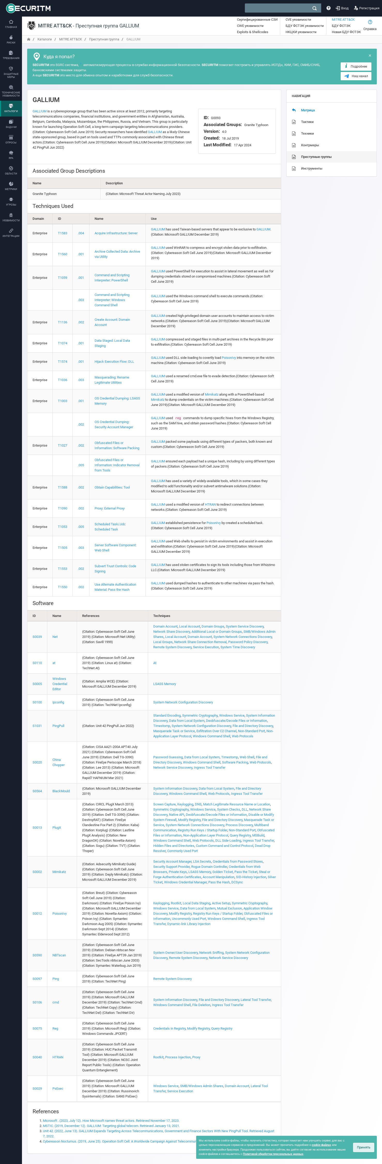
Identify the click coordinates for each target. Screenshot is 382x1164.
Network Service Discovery (172, 767)
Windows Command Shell (211, 736)
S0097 (37, 979)
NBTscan (59, 955)
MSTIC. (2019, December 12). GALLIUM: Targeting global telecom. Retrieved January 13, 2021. (111, 1126)
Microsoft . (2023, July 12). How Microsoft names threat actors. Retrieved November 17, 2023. (111, 1121)
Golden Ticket (222, 872)
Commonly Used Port (182, 851)
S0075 (37, 1028)
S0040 (37, 1057)
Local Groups (163, 642)
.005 (81, 465)
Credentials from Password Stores (238, 861)
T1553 (62, 569)
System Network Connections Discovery (242, 637)
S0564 (37, 791)
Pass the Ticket (245, 872)
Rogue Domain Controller (209, 867)
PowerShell (119, 280)
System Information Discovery (175, 788)
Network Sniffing (211, 953)
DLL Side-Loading (228, 840)
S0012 (37, 913)
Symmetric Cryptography (200, 715)
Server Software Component (115, 545)
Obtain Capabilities (108, 487)
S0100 (37, 702)
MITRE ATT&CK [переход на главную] (70, 39)
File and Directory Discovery (253, 726)
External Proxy (114, 508)
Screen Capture (164, 804)
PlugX (56, 828)
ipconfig (58, 702)
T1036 (62, 380)
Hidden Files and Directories (173, 846)
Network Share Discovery (171, 632)
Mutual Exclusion (229, 908)
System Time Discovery (237, 647)
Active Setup (221, 903)
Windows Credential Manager (185, 882)
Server (132, 233)
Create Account (106, 320)
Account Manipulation (218, 877)
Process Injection (178, 1057)
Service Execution (206, 647)
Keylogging (185, 804)
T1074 (62, 343)
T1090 (62, 508)
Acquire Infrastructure (111, 233)
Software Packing (126, 448)
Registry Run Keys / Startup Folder (202, 830)
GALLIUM (40, 111)
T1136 (62, 322)
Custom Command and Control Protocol (224, 846)
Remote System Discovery (172, 647)
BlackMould (61, 791)
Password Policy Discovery (248, 642)
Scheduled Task (106, 529)
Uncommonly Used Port (189, 919)
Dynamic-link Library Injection (188, 924)
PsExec (57, 1088)
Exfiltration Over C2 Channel (216, 731)
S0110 (37, 663)
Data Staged (104, 341)
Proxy (99, 508)
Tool (127, 487)
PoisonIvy (229, 358)
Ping (55, 979)
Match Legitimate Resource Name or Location (236, 804)
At (154, 663)
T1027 (62, 445)
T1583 (62, 233)
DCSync (237, 882)
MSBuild (258, 835)
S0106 (37, 1002)
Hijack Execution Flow (111, 361)
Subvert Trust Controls (111, 566)
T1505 (62, 548)
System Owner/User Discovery (175, 953)
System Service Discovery (245, 626)
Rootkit (176, 903)
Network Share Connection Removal (200, 642)
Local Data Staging (196, 903)
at (53, 663)
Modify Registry (189, 820)
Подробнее (355, 66)
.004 (81, 233)
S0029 (37, 1088)
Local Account (189, 626)
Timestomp (161, 726)
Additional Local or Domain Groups (217, 632)
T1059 (62, 278)
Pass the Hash (118, 590)
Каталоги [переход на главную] (44, 39)
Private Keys (178, 872)
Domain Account (165, 626)
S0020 (37, 762)
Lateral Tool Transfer (256, 1000)
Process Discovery (239, 825)
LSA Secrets (202, 861)
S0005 (37, 684)
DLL (131, 361)
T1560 (62, 254)
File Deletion (201, 1005)
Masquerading (105, 377)
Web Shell (102, 550)
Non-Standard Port (251, 731)
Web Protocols (242, 736)
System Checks (228, 809)
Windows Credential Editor (59, 684)
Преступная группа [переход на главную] (104, 39)
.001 (81, 254)
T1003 (62, 401)
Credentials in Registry (169, 1028)
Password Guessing (168, 757)
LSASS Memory (164, 684)
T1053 (62, 527)
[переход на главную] (28, 39)
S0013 (37, 828)
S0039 (37, 637)
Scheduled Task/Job (110, 524)
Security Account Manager (114, 427)
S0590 (37, 955)
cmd (55, 1002)
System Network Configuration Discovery (183, 702)
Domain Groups (213, 626)
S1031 (37, 726)
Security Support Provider (171, 867)
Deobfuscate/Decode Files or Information (236, 721)
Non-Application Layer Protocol (205, 835)
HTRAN (210, 504)
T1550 (62, 587)
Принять (363, 1147)
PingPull (58, 726)
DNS (198, 804)
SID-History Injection (251, 877)
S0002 (37, 872)
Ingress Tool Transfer (209, 767)
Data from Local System (186, 721)
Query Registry (240, 835)
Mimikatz (211, 394)
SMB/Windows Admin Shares (201, 1086)
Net (55, 637)
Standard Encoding (167, 715)
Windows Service (232, 715)
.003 (81, 300)
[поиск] (314, 8)
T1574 (62, 361)
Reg (55, 1028)
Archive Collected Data (111, 251)
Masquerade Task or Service (174, 731)
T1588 (62, 487)
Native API (176, 815)
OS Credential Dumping (111, 398)
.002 (81, 322)
